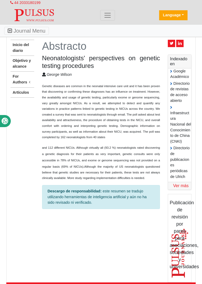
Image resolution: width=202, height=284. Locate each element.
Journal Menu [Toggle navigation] (27, 31)
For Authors (22, 79)
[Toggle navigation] (107, 15)
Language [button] (172, 15)
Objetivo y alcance (22, 63)
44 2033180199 (25, 3)
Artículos (21, 92)
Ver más (181, 185)
